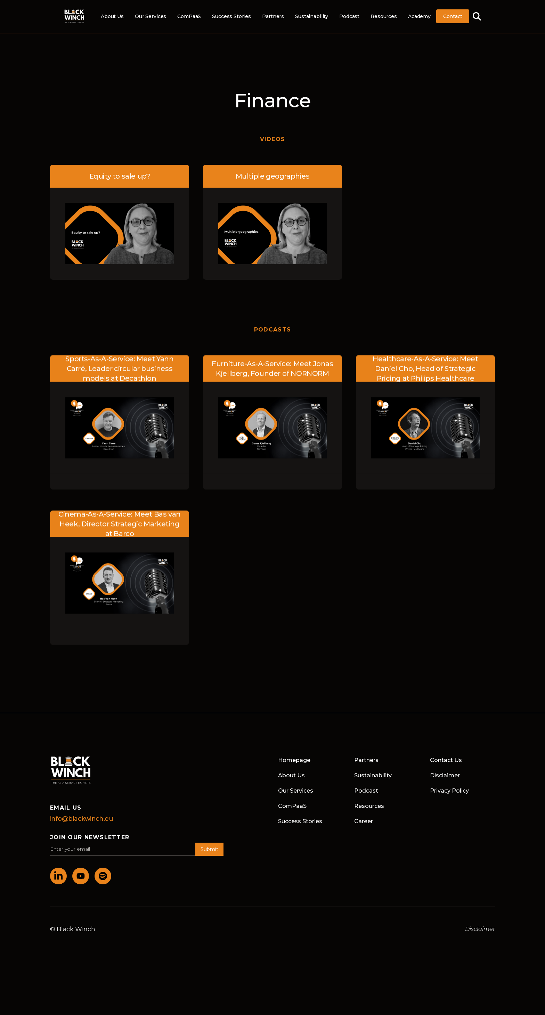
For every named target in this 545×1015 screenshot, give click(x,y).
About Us (112, 16)
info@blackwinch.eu (81, 818)
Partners (273, 16)
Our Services (150, 16)
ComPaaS (189, 16)
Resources (384, 16)
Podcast (349, 16)
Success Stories (231, 16)
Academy (419, 16)
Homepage (294, 760)
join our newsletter (89, 837)
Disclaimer (445, 775)
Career (363, 821)
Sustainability (311, 16)
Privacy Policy (449, 790)
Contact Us (446, 760)
